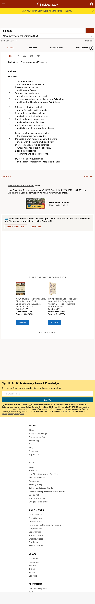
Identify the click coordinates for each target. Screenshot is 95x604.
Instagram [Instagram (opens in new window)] (34, 562)
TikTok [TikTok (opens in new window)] (32, 569)
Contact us (34, 481)
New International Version (21, 185)
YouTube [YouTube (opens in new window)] (33, 575)
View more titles (47, 332)
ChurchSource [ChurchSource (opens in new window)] (35, 521)
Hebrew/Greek (33, 47)
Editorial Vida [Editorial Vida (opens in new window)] (35, 532)
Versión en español (38, 588)
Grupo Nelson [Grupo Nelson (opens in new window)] (35, 528)
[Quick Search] (43, 30)
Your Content (49, 47)
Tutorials (33, 470)
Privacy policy (35, 484)
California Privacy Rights (41, 488)
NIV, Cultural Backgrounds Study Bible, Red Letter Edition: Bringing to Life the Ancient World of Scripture (31, 302)
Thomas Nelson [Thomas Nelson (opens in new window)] (36, 535)
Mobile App (34, 440)
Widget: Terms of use (38, 501)
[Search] (90, 30)
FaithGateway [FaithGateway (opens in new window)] (35, 514)
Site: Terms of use (37, 498)
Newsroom (34, 451)
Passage (6, 47)
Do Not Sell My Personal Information (47, 491)
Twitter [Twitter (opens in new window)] (32, 572)
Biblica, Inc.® (14, 192)
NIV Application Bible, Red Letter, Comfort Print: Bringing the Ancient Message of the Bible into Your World (63, 302)
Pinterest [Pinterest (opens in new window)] (33, 565)
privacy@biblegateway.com (13, 413)
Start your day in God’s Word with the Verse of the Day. (47, 10)
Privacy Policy (68, 411)
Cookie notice (35, 495)
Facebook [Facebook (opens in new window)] (33, 558)
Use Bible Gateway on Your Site (43, 474)
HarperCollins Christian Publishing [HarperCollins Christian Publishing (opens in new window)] (45, 525)
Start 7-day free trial (15, 226)
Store (31, 444)
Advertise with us (37, 477)
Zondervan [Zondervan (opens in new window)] (34, 542)
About (32, 430)
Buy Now (22, 322)
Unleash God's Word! (58, 205)
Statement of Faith (37, 437)
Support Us (34, 454)
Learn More (36, 226)
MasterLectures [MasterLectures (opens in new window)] (36, 545)
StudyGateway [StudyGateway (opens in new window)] (35, 518)
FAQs (31, 467)
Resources (18, 47)
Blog (31, 447)
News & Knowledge (38, 433)
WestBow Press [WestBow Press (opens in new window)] (36, 538)
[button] (91, 4)
